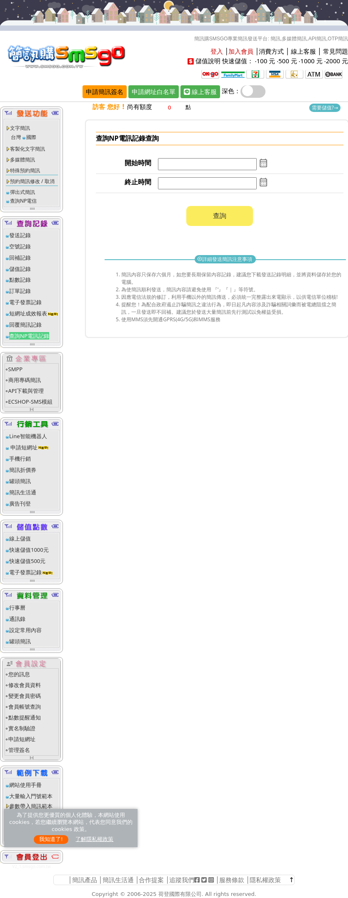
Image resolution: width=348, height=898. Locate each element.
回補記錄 (20, 257)
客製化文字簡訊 (27, 148)
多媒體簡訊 (22, 159)
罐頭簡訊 (20, 481)
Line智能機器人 (28, 436)
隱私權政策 (265, 880)
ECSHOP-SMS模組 (30, 401)
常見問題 (335, 51)
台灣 (16, 137)
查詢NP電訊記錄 (29, 336)
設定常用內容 (25, 630)
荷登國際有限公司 (180, 894)
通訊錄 (17, 619)
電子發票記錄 (25, 302)
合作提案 (151, 880)
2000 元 (337, 61)
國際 (31, 137)
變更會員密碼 (24, 696)
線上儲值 (20, 538)
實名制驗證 (21, 728)
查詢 (219, 215)
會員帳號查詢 (24, 706)
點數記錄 (20, 279)
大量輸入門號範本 (31, 796)
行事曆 (17, 607)
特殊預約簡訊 (25, 170)
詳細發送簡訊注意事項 (225, 259)
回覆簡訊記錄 (25, 324)
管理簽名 (19, 750)
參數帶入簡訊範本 (31, 806)
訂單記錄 (20, 291)
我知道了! (51, 839)
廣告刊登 (20, 503)
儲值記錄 (20, 269)
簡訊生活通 (22, 492)
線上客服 (303, 51)
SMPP (15, 369)
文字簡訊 (20, 127)
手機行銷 (20, 458)
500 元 (287, 61)
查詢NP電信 (23, 200)
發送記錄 (20, 235)
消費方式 (271, 51)
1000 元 (311, 61)
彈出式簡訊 (22, 192)
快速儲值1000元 (29, 549)
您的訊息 (19, 674)
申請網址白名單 (153, 91)
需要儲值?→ (325, 107)
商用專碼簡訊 (24, 380)
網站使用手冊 (25, 785)
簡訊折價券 (22, 470)
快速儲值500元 (27, 561)
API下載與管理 (26, 390)
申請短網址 (23, 447)
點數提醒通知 (24, 717)
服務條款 (231, 880)
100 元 (265, 61)
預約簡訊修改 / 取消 (32, 181)
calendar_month (263, 163)
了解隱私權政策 (94, 839)
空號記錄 (20, 246)
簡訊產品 (84, 880)
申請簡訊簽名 (104, 91)
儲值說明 (207, 61)
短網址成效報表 (34, 313)
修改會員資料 (24, 685)
